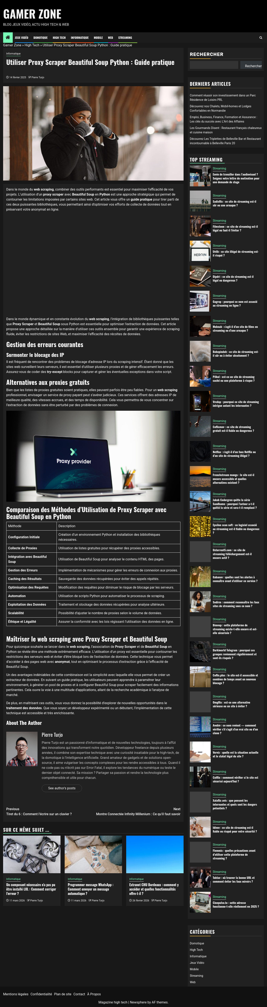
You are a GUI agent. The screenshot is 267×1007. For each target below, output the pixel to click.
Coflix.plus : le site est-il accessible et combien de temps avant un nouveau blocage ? (235, 679)
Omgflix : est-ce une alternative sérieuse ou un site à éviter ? (231, 704)
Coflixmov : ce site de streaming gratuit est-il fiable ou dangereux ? (233, 429)
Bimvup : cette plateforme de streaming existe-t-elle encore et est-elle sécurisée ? (235, 629)
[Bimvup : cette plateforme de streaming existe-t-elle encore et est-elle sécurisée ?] (200, 626)
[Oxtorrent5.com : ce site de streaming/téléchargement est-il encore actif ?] (200, 551)
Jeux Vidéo (21, 37)
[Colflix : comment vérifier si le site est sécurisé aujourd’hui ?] (200, 777)
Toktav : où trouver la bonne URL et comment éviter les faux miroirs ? (234, 879)
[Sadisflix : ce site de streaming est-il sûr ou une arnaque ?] (200, 201)
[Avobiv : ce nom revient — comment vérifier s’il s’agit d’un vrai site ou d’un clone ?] (200, 726)
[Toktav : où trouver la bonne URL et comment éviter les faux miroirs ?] (200, 877)
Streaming (125, 37)
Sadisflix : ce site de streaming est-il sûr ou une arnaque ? (234, 203)
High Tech (59, 37)
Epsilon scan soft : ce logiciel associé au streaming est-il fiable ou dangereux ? (236, 528)
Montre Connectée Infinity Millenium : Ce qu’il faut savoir (137, 811)
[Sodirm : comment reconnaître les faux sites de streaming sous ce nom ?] (200, 601)
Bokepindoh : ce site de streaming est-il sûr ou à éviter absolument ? (236, 353)
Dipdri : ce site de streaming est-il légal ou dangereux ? (233, 278)
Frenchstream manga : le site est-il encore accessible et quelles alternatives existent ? (233, 478)
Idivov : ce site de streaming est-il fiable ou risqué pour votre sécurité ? (235, 829)
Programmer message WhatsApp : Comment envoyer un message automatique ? (90, 889)
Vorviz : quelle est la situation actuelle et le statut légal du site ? (235, 754)
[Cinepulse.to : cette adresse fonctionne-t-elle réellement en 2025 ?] (200, 902)
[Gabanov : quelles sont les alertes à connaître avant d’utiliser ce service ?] (200, 576)
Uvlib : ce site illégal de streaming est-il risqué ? (236, 253)
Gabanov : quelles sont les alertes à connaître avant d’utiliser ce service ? (235, 579)
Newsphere (138, 1002)
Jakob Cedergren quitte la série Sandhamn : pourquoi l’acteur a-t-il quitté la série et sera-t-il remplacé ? (235, 503)
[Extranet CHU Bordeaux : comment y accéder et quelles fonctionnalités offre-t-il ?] (155, 854)
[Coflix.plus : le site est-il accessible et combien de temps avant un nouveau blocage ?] (200, 676)
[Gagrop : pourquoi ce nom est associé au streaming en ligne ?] (200, 301)
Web (110, 37)
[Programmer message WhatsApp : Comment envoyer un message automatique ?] (93, 854)
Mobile (98, 37)
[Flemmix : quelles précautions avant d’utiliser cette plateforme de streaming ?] (200, 852)
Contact (79, 994)
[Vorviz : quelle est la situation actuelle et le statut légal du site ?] (200, 752)
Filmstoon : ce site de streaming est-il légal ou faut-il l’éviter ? (235, 228)
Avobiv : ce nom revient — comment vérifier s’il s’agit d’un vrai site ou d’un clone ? (235, 729)
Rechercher (206, 54)
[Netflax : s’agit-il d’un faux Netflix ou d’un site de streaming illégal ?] (200, 451)
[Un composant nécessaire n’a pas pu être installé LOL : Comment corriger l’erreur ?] (31, 854)
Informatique (80, 37)
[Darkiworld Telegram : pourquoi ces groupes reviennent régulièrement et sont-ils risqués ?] (200, 651)
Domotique (40, 37)
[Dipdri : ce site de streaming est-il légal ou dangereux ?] (200, 276)
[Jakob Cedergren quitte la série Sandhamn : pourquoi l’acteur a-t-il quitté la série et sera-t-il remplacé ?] (200, 501)
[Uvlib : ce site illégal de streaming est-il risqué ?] (200, 251)
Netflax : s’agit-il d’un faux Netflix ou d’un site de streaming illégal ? (234, 454)
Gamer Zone (32, 13)
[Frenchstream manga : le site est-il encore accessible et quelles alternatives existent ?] (200, 476)
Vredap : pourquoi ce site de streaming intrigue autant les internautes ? (236, 403)
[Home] (8, 38)
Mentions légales (15, 994)
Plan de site (62, 994)
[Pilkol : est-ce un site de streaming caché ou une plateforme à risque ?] (200, 376)
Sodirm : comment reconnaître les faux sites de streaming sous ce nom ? (236, 604)
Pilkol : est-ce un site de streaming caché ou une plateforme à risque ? (234, 378)
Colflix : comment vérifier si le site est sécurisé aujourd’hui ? (235, 779)
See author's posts (62, 788)
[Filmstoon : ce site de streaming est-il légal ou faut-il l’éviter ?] (200, 226)
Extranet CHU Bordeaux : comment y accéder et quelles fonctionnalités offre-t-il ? (154, 889)
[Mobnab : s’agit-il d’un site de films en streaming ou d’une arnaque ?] (200, 326)
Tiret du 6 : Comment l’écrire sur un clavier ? (49, 811)
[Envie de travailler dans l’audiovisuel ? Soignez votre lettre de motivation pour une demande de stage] (200, 176)
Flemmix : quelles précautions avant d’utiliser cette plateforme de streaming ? (234, 854)
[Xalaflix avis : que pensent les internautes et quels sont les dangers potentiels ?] (200, 802)
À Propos (94, 994)
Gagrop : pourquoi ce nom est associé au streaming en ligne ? (235, 303)
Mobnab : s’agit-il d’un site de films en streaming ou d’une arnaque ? (235, 328)
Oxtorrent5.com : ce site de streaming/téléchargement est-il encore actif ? (232, 554)
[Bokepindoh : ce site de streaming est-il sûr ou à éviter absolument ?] (200, 351)
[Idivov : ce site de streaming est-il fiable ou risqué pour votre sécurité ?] (200, 827)
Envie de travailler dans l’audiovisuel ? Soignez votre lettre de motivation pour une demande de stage (236, 178)
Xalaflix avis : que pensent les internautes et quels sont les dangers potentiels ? (235, 804)
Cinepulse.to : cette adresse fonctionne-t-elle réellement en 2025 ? (236, 904)
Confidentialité (41, 994)
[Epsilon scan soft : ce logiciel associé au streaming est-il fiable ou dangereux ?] (200, 526)
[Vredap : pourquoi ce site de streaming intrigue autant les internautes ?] (200, 401)
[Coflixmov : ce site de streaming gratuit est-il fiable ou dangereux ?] (200, 426)
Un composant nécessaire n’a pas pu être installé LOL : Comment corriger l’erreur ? (31, 889)
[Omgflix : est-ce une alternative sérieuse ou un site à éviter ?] (200, 701)
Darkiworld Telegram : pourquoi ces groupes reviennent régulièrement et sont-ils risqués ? (235, 654)
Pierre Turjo (37, 77)
